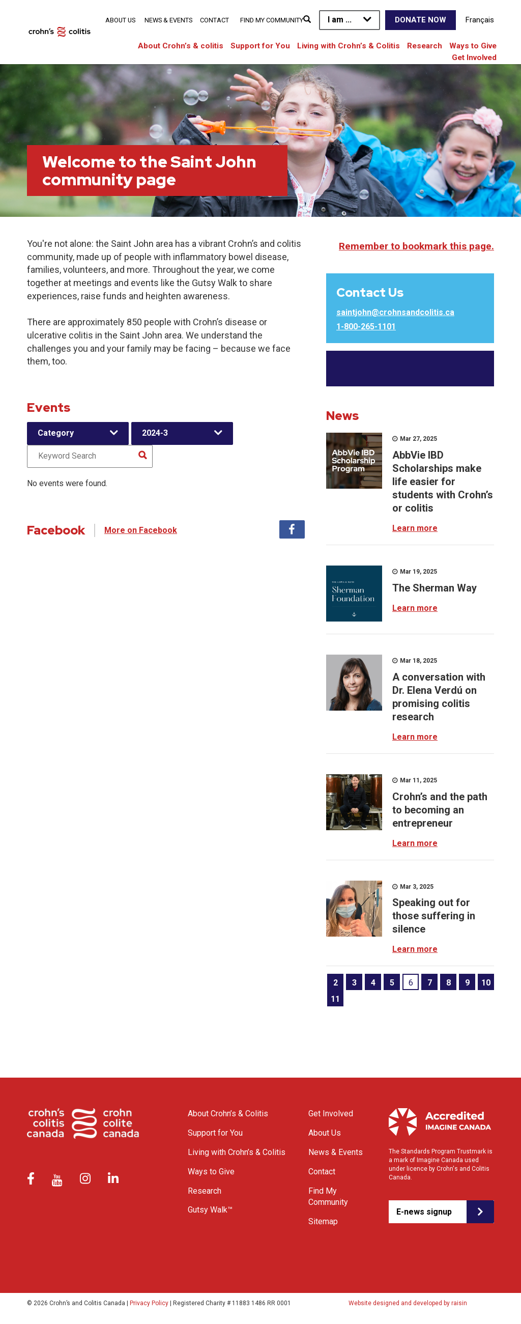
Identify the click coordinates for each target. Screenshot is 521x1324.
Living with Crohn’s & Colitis (348, 45)
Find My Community (271, 20)
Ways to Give (473, 45)
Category (56, 433)
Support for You (260, 45)
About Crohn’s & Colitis (228, 1113)
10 (485, 983)
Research (424, 45)
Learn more (415, 528)
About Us (120, 20)
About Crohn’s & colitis (180, 45)
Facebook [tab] (292, 529)
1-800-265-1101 (366, 326)
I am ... (340, 19)
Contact (214, 20)
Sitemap (323, 1221)
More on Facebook (140, 530)
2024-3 (155, 433)
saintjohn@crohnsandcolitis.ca (395, 312)
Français (480, 19)
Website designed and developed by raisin (408, 1303)
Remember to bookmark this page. (416, 246)
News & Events (168, 20)
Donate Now (420, 19)
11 (335, 999)
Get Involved (474, 57)
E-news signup (424, 1212)
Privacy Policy (149, 1303)
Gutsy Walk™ (210, 1210)
